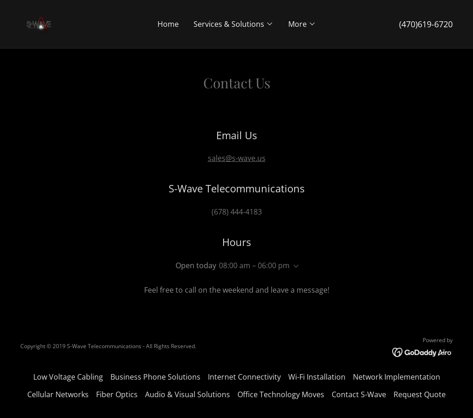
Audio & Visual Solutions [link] (187, 394)
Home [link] (168, 24)
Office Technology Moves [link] (280, 394)
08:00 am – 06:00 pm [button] (254, 265)
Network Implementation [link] (396, 377)
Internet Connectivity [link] (244, 377)
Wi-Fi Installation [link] (317, 377)
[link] (38, 23)
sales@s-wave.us (237, 158)
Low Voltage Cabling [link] (68, 377)
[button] (233, 24)
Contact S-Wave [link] (359, 394)
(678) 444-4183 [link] (237, 212)
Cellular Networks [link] (58, 394)
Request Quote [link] (420, 394)
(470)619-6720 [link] (426, 24)
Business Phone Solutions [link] (155, 377)
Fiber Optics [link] (117, 394)
